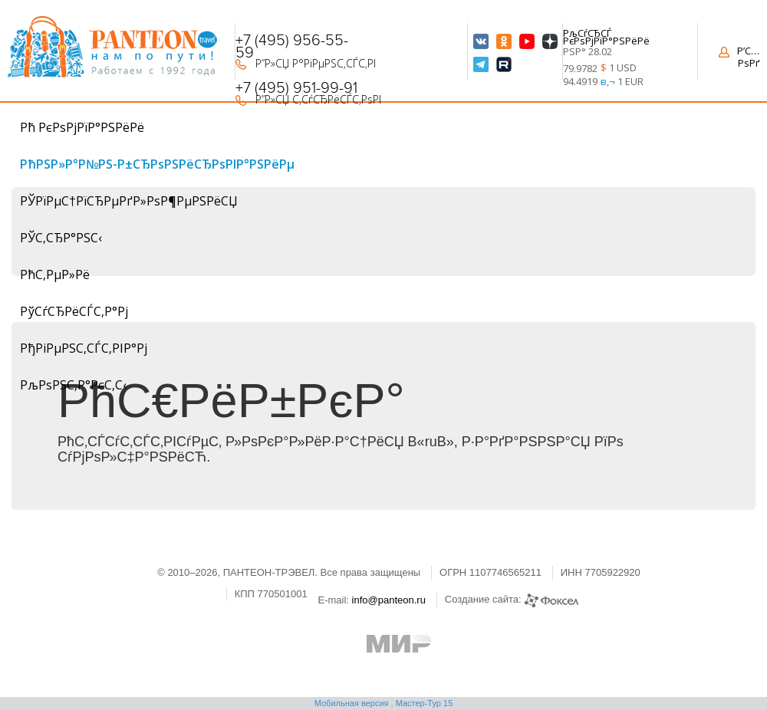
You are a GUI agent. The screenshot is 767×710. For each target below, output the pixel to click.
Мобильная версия (351, 703)
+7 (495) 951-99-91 (296, 88)
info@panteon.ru (389, 600)
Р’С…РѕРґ (739, 57)
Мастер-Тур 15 (424, 703)
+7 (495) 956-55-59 (291, 47)
